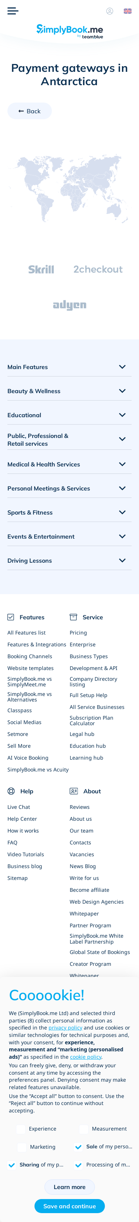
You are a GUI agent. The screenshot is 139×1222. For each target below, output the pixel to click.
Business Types (89, 656)
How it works (23, 830)
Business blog (24, 866)
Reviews (80, 806)
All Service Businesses (97, 706)
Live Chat (18, 806)
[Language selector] (125, 11)
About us (81, 818)
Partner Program (90, 925)
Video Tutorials (25, 854)
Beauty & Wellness (33, 391)
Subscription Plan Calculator (91, 720)
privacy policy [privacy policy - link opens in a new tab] (65, 1027)
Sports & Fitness (30, 512)
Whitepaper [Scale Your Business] (84, 913)
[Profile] (109, 11)
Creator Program (90, 963)
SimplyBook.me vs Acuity (38, 769)
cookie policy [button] (85, 1056)
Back (34, 111)
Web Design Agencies (97, 901)
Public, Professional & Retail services (37, 439)
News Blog (83, 866)
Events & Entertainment (41, 536)
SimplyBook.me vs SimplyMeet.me (29, 681)
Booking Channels (29, 656)
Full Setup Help (88, 695)
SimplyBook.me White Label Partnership (96, 938)
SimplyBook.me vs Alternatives (29, 696)
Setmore (17, 733)
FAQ (12, 842)
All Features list (26, 632)
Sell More (19, 745)
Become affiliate (89, 889)
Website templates (30, 668)
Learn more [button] (70, 1187)
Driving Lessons (29, 560)
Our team (81, 830)
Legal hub (82, 733)
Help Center (22, 818)
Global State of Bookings (100, 951)
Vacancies (82, 854)
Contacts (80, 842)
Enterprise (83, 644)
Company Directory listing (93, 681)
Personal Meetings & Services (48, 488)
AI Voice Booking (28, 757)
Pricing (78, 632)
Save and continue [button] (69, 1206)
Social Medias (24, 722)
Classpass (19, 710)
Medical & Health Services (43, 464)
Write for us (84, 877)
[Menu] (13, 11)
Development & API (94, 668)
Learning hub (86, 757)
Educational (24, 415)
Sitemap (17, 877)
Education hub (88, 745)
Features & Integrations (36, 644)
